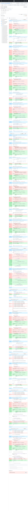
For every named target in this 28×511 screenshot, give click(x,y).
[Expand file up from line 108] (11, 151)
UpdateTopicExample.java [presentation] (5, 42)
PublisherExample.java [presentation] (5, 39)
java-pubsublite (7, 3)
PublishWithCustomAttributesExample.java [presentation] (7, 37)
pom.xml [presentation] (3, 24)
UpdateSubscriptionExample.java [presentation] (6, 41)
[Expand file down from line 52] (11, 316)
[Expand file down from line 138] (11, 176)
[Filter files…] (5, 18)
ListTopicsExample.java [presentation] (5, 35)
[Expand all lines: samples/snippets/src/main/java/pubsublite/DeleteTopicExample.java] (18, 461)
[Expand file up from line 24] (11, 319)
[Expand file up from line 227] (11, 286)
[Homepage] (14, 1)
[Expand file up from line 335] (11, 254)
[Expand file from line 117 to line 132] (11, 167)
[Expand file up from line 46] (11, 309)
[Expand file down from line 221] (11, 129)
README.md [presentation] (3, 20)
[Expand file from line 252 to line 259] (11, 224)
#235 (10, 9)
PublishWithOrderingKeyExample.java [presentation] (7, 38)
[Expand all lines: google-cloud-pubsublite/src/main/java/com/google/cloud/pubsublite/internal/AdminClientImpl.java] (18, 265)
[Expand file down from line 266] (11, 234)
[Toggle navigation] (1, 1)
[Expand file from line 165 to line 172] (11, 98)
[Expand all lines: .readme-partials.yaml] (18, 19)
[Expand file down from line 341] (11, 264)
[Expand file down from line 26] (11, 150)
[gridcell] (18, 20)
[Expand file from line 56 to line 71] (11, 406)
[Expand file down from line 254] (11, 139)
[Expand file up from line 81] (11, 47)
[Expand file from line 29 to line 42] (11, 426)
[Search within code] (18, 18)
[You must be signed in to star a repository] (25, 3)
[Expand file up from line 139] (11, 267)
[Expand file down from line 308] (11, 253)
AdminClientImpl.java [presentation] (4, 22)
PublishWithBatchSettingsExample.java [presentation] (7, 36)
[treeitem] (5, 19)
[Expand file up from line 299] (11, 235)
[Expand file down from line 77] (11, 416)
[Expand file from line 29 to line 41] (11, 469)
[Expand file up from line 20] (11, 143)
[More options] (26, 19)
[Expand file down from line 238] (11, 306)
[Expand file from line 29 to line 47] (11, 389)
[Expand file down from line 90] (11, 65)
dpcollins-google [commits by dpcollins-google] (3, 8)
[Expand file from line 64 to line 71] (11, 365)
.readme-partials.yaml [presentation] (4, 19)
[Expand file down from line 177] (11, 193)
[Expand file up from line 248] (11, 130)
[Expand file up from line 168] (11, 177)
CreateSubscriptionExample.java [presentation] (6, 26)
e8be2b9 (21, 14)
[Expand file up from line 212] (11, 109)
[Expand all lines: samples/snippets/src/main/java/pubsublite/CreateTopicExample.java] (18, 377)
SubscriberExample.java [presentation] (5, 40)
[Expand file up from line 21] (11, 20)
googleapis (3, 3)
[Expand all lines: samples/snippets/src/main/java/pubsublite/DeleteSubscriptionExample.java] (18, 417)
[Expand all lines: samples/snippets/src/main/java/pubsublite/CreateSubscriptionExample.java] (18, 318)
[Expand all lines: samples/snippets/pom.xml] (18, 308)
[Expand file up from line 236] (11, 194)
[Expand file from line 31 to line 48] (11, 332)
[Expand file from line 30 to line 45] (11, 37)
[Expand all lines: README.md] (15, 141)
